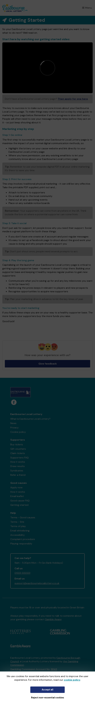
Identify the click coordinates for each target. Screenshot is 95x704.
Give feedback (47, 363)
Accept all (47, 689)
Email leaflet (17, 496)
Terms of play (18, 526)
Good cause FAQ (20, 500)
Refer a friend (17, 475)
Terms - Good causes (22, 517)
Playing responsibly (21, 543)
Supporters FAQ (19, 457)
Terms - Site (17, 521)
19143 (54, 669)
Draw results (17, 466)
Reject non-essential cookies (47, 697)
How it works (17, 461)
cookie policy (72, 679)
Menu (87, 7)
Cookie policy (18, 432)
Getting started (19, 505)
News (13, 423)
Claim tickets (17, 453)
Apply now (16, 487)
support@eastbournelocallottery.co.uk (37, 583)
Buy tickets (16, 444)
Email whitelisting (20, 530)
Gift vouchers (18, 448)
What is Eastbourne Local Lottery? (30, 418)
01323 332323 (22, 573)
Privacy (14, 427)
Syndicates (16, 470)
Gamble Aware (53, 619)
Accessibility (17, 535)
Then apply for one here (73, 99)
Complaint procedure (22, 539)
